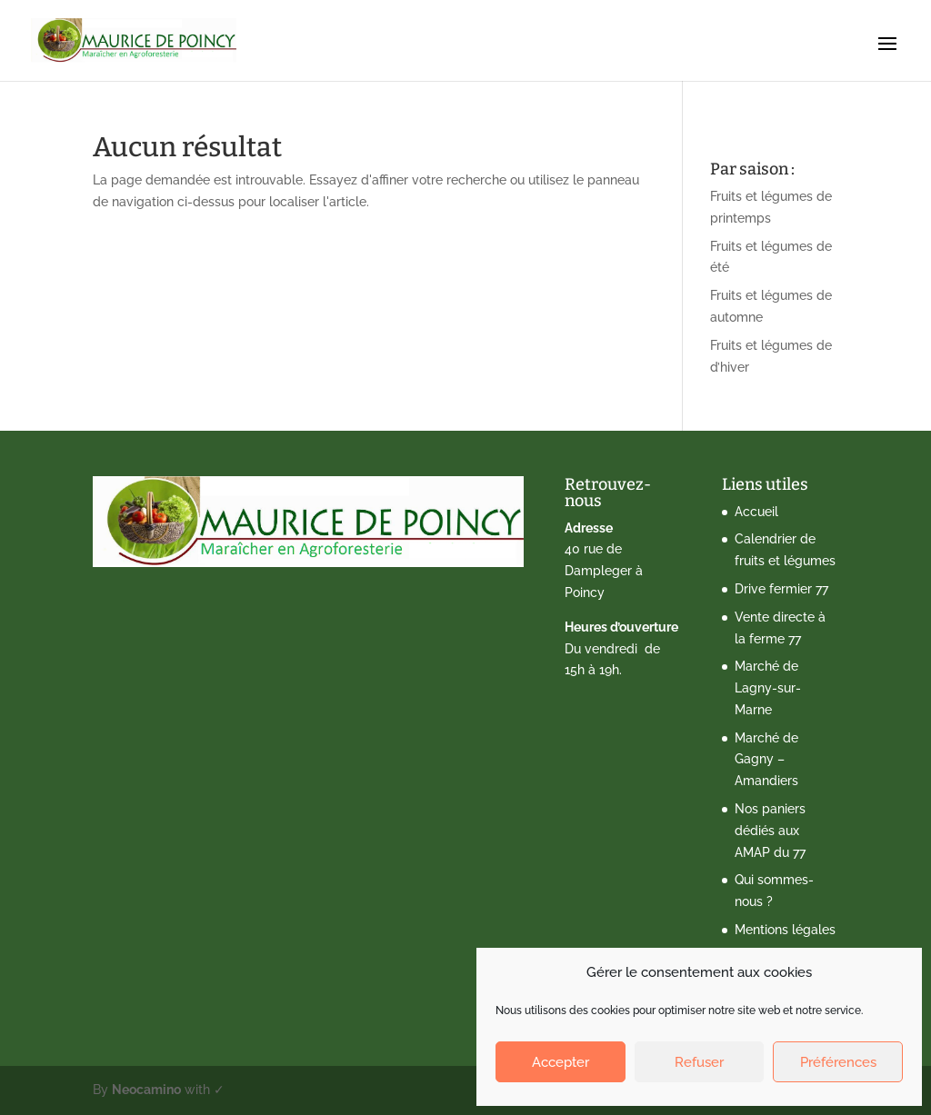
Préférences (838, 1062)
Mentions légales (785, 929)
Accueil (756, 511)
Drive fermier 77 (781, 589)
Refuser (699, 1062)
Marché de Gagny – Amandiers (766, 760)
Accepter (560, 1062)
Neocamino (146, 1089)
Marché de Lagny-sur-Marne (768, 688)
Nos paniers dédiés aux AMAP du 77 (770, 830)
